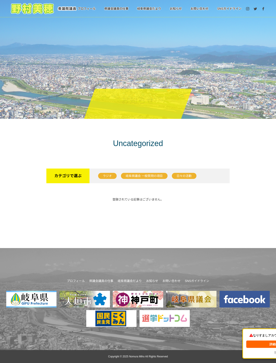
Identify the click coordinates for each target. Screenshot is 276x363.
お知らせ (176, 8)
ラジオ (107, 176)
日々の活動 (184, 176)
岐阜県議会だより (149, 8)
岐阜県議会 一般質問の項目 (144, 176)
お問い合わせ (199, 8)
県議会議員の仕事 (116, 8)
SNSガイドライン (229, 8)
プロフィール (87, 8)
